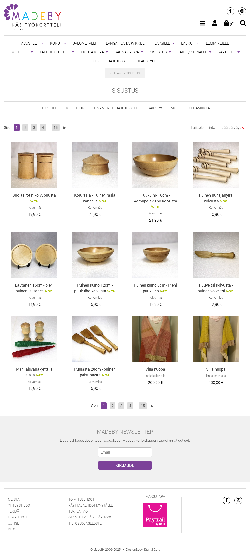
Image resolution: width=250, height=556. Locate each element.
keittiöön (75, 107)
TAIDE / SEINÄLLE (192, 51)
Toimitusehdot (81, 499)
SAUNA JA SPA (127, 51)
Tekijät (14, 511)
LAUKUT (188, 43)
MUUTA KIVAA (92, 51)
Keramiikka (199, 107)
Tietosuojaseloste (85, 523)
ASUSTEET (30, 43)
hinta (211, 127)
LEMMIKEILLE (217, 43)
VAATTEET (226, 51)
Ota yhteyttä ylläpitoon (90, 517)
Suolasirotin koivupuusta (34, 195)
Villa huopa (155, 369)
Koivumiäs (34, 207)
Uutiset (14, 523)
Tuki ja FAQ (78, 511)
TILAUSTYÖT (146, 60)
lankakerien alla (155, 376)
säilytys (155, 107)
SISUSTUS (158, 51)
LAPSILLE (162, 43)
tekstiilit (49, 107)
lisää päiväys (230, 127)
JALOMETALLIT (85, 43)
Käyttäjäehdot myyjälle (90, 505)
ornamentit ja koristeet (116, 107)
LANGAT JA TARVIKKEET (126, 43)
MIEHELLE (20, 51)
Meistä (14, 499)
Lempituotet (19, 517)
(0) (229, 23)
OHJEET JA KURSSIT (110, 60)
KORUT (56, 43)
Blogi (12, 529)
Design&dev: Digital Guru (143, 549)
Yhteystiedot (20, 505)
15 (56, 127)
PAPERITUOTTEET (55, 51)
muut (176, 107)
